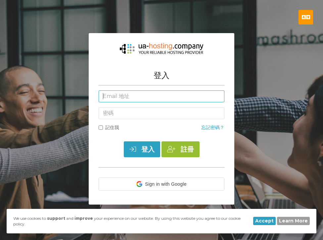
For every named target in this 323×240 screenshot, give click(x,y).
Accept (264, 221)
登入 (142, 149)
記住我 (109, 127)
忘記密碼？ (212, 127)
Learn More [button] (293, 221)
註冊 (180, 149)
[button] (161, 184)
